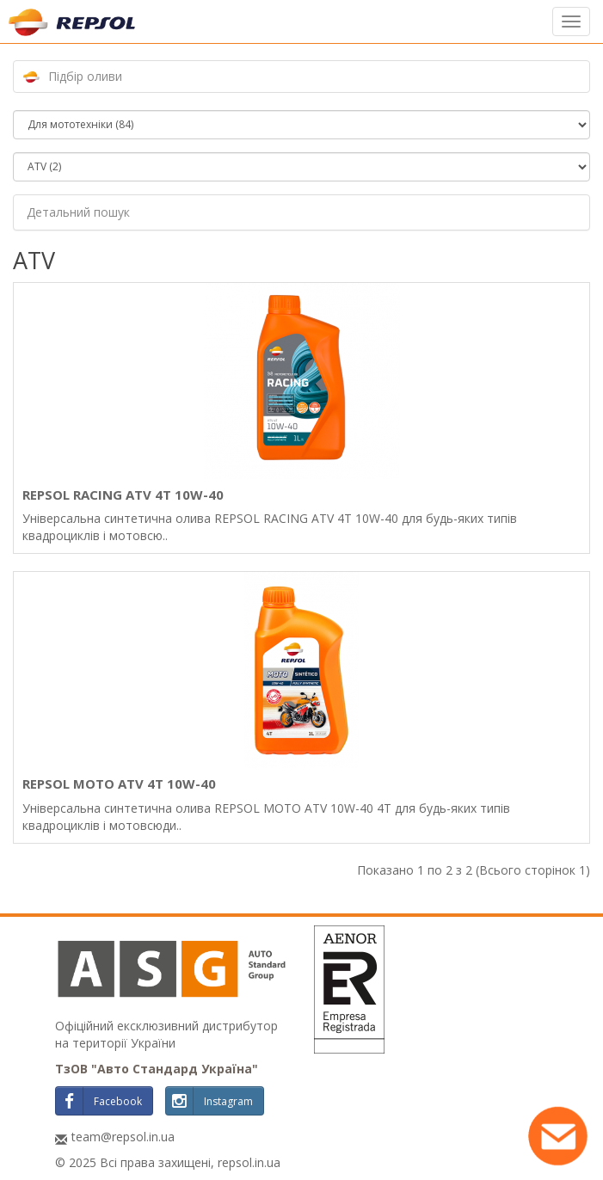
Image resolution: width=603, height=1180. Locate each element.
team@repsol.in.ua (123, 1136)
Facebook (99, 1101)
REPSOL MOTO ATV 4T (119, 783)
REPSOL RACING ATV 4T (123, 494)
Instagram (209, 1101)
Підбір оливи (85, 76)
